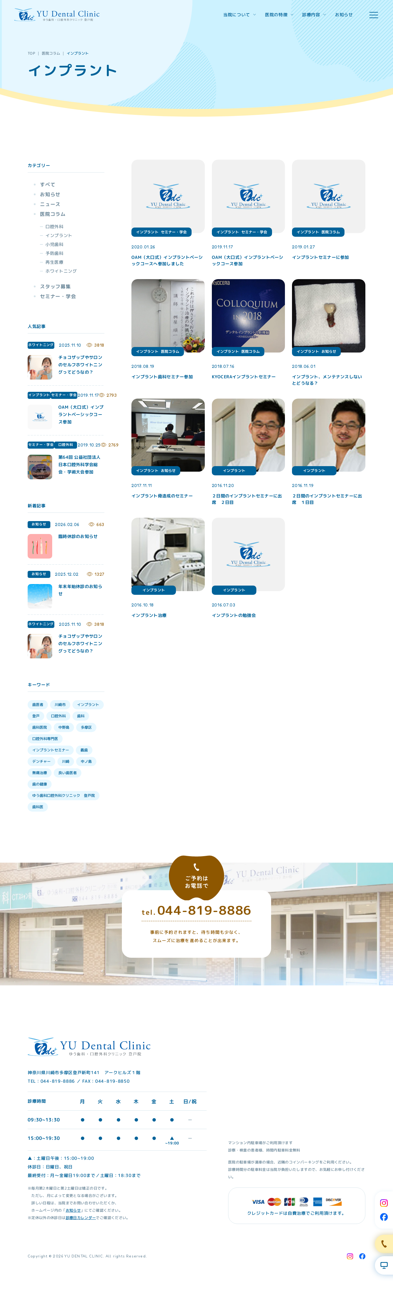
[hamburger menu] (374, 15)
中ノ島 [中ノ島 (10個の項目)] (86, 761)
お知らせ (344, 15)
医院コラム (51, 53)
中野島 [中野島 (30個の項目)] (63, 727)
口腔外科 (54, 226)
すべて (47, 184)
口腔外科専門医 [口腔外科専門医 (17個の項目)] (45, 738)
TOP (31, 53)
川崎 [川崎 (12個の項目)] (65, 761)
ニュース (50, 204)
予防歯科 (54, 253)
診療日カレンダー (81, 1217)
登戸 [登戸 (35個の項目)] (36, 716)
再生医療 (54, 262)
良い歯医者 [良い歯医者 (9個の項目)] (67, 772)
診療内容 (314, 15)
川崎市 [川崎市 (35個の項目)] (60, 704)
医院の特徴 (279, 15)
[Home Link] (56, 14)
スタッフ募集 (55, 286)
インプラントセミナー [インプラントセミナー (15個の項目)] (50, 750)
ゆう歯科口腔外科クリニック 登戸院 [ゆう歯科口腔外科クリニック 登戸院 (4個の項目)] (63, 795)
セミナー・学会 (58, 296)
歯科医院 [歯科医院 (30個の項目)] (39, 727)
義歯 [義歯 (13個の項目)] (84, 750)
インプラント (58, 235)
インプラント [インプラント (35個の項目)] (88, 704)
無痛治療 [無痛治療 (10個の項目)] (39, 772)
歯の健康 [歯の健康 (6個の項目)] (39, 784)
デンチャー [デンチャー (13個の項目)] (41, 761)
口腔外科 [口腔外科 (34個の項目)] (58, 716)
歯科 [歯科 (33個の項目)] (80, 716)
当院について (239, 15)
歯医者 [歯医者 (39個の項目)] (37, 704)
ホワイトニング (61, 271)
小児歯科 (54, 244)
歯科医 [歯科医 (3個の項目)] (37, 806)
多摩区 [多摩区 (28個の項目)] (86, 727)
